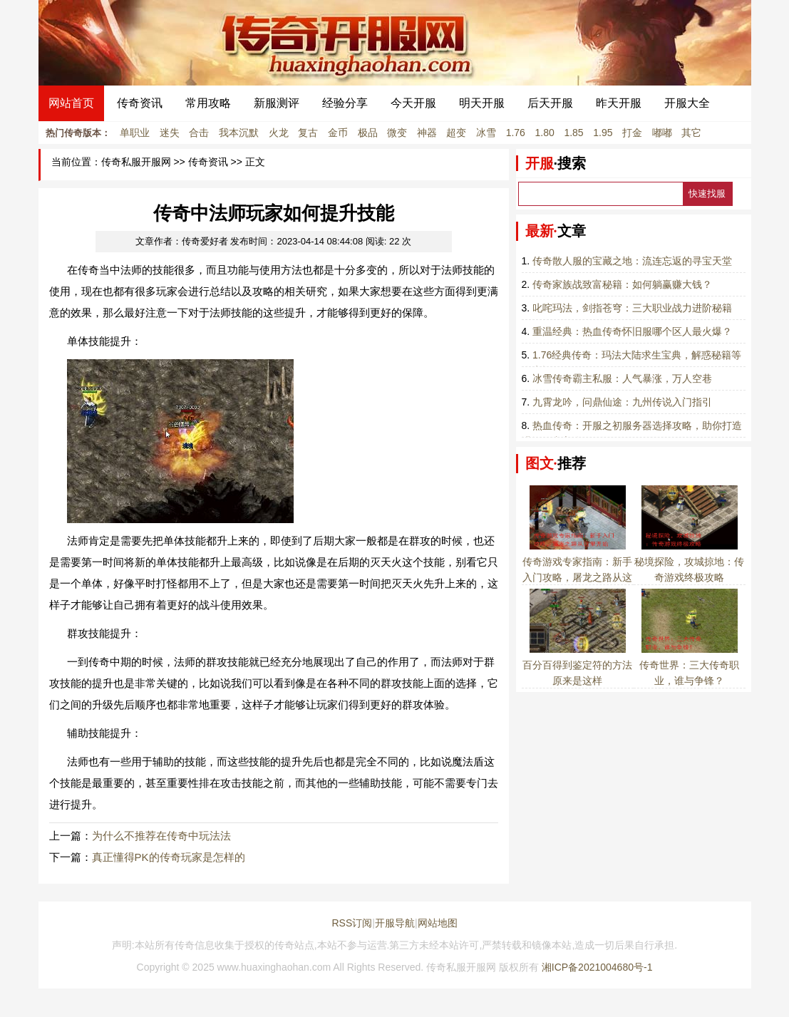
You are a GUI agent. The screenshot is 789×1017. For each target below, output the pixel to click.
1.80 (545, 132)
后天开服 (550, 103)
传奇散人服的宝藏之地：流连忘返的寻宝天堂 (632, 261)
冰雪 (486, 132)
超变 (456, 132)
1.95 (602, 132)
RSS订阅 (351, 923)
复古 (308, 132)
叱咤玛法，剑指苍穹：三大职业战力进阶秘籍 (632, 308)
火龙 (279, 132)
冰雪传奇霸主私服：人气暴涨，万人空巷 (622, 378)
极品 (368, 132)
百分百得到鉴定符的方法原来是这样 (577, 665)
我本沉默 (239, 132)
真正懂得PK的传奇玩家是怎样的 (168, 857)
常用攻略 (208, 103)
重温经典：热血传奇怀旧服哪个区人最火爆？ (632, 331)
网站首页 (71, 103)
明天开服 (482, 103)
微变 (397, 132)
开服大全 (687, 103)
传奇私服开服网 (136, 162)
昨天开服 (618, 103)
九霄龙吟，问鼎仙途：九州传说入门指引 (622, 402)
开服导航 (395, 923)
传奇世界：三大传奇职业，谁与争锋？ (689, 665)
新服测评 (276, 103)
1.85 (573, 132)
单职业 (135, 132)
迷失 (170, 132)
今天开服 (413, 103)
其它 (691, 132)
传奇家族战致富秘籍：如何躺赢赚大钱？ (622, 284)
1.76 (515, 132)
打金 (632, 132)
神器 (427, 132)
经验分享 (345, 103)
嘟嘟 (662, 132)
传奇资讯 (140, 103)
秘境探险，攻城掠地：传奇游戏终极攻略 (689, 561)
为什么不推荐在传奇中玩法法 (161, 836)
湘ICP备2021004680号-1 (597, 967)
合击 (199, 132)
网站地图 (438, 923)
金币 (338, 132)
